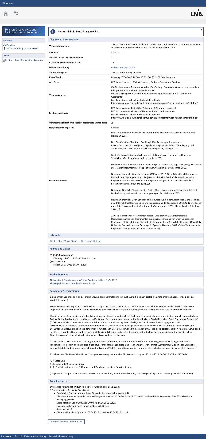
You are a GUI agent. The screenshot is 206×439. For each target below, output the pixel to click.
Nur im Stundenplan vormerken (22, 48)
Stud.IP (18, 436)
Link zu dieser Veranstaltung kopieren (24, 60)
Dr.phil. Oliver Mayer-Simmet (64, 241)
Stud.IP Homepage (193, 10)
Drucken (10, 45)
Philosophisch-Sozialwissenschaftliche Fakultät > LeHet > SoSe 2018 (83, 280)
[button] (201, 29)
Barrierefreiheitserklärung (60, 436)
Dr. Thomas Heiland (91, 241)
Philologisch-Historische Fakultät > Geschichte (72, 283)
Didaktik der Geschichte (123, 67)
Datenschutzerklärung (35, 436)
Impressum (6, 436)
